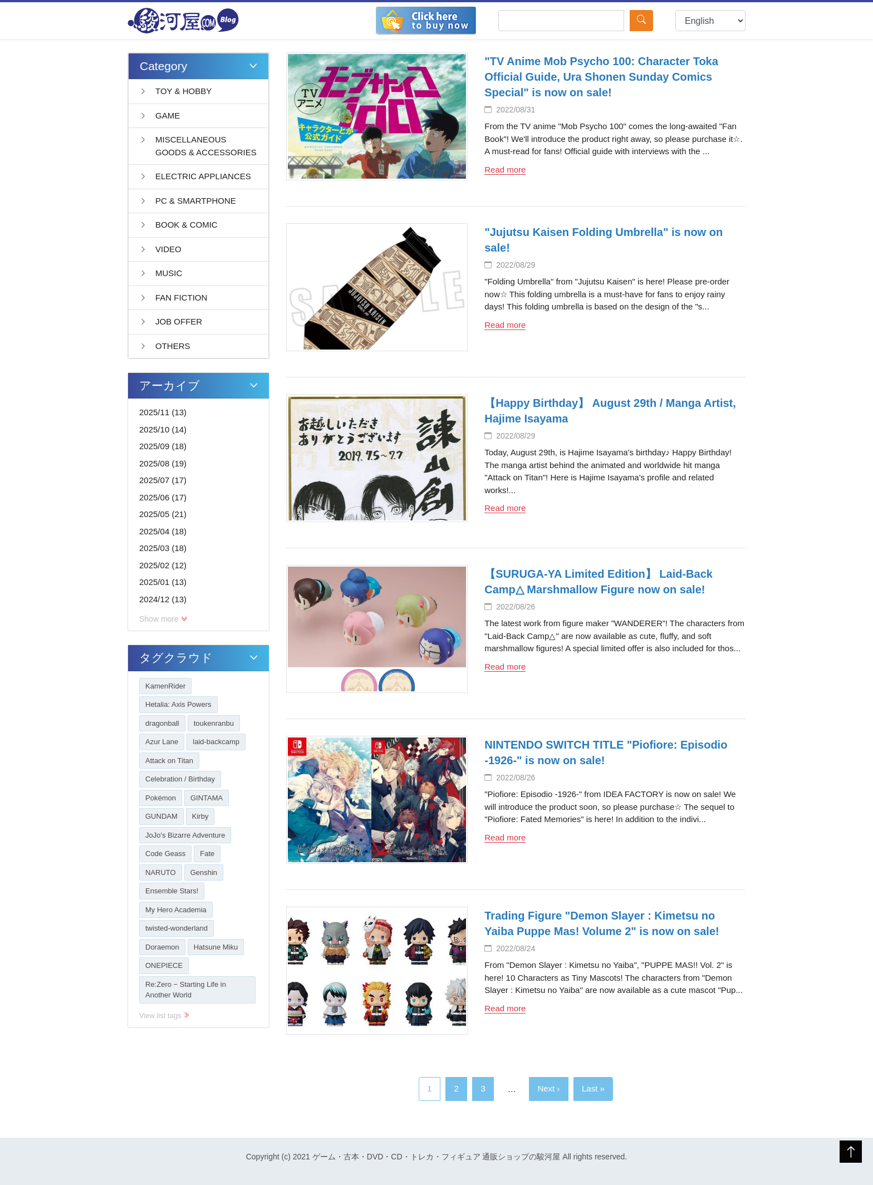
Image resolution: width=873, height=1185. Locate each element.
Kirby (200, 816)
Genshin (203, 872)
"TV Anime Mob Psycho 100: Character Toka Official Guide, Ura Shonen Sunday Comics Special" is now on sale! (601, 77)
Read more (505, 169)
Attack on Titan (169, 760)
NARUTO (160, 872)
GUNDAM (161, 816)
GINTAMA (206, 798)
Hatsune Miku (216, 947)
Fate (207, 853)
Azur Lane (161, 741)
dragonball (162, 723)
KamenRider (165, 686)
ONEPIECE (164, 965)
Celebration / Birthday (180, 779)
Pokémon (160, 798)
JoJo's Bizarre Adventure (185, 835)
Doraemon (162, 947)
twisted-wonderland (176, 928)
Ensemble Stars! (171, 891)
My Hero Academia (176, 910)
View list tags (164, 1015)
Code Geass (165, 853)
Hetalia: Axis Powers (178, 704)
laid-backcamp (216, 741)
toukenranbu (214, 723)
